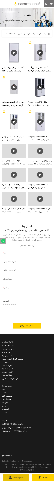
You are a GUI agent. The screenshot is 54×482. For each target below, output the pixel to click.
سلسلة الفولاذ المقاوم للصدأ (12, 359)
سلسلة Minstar (8, 345)
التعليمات (5, 409)
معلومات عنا (6, 399)
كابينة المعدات (7, 372)
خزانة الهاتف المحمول (10, 378)
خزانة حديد (6, 352)
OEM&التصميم (7, 396)
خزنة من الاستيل (8, 349)
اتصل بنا (5, 412)
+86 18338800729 (19, 431)
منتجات (4, 392)
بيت (3, 389)
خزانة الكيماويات (8, 375)
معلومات (5, 402)
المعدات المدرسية (9, 356)
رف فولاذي (6, 362)
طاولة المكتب (7, 365)
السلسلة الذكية (8, 369)
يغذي (4, 406)
